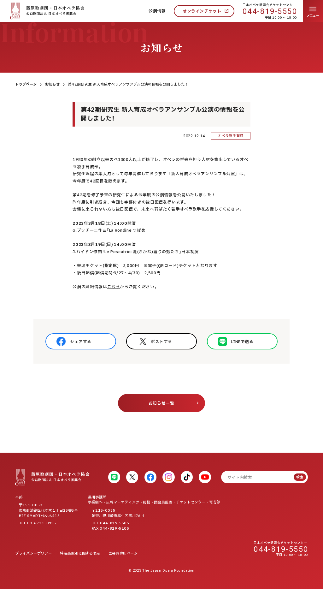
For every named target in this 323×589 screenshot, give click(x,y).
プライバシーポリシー (33, 553)
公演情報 (157, 11)
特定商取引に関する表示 (80, 553)
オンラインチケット (202, 11)
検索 (299, 477)
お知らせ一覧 (161, 403)
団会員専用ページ (123, 553)
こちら (113, 287)
